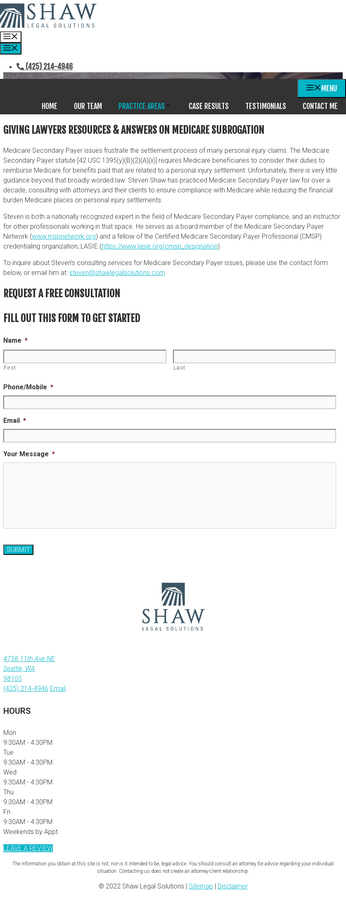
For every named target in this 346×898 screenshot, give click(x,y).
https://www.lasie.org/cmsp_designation (160, 246)
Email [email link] (58, 688)
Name (15, 340)
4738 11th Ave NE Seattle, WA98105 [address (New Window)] (29, 668)
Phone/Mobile (28, 387)
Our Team (88, 106)
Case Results (209, 106)
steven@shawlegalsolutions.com (117, 273)
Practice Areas (149, 106)
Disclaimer (233, 886)
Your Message (29, 454)
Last (179, 368)
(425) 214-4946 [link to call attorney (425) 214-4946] (25, 688)
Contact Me (320, 106)
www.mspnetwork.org (64, 236)
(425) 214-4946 (45, 66)
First (10, 368)
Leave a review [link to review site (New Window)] (28, 848)
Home (49, 106)
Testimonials (265, 106)
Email (14, 420)
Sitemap (201, 886)
